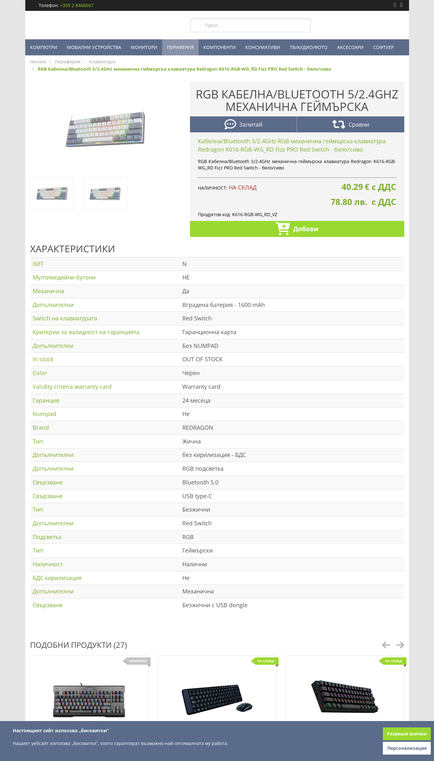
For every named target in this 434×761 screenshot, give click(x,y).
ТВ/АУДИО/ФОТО (308, 47)
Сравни (350, 125)
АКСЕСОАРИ (350, 47)
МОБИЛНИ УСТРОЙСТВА (94, 47)
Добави (297, 229)
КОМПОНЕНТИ (219, 47)
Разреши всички (407, 734)
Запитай (243, 125)
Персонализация (407, 748)
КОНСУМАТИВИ (262, 47)
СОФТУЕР (383, 47)
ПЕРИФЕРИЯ (180, 47)
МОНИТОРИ (144, 47)
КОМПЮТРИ (43, 47)
